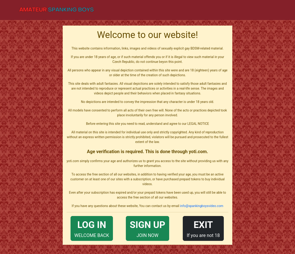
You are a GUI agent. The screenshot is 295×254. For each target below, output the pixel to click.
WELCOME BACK (91, 228)
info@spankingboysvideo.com (201, 206)
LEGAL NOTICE (198, 124)
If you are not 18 (203, 228)
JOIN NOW (147, 228)
